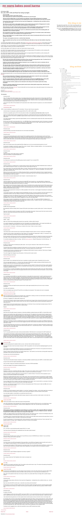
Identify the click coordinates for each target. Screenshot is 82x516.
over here (15, 87)
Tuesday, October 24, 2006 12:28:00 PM (9, 215)
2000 (62, 108)
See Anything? (64, 91)
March (63, 104)
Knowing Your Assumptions (66, 87)
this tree (2, 74)
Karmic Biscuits (64, 74)
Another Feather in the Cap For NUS (68, 77)
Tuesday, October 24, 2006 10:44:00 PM (9, 328)
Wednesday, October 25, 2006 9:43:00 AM (9, 397)
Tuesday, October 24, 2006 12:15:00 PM (9, 202)
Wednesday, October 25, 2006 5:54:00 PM (9, 447)
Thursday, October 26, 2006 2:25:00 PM (9, 476)
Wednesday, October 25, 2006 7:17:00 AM (9, 386)
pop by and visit (29, 239)
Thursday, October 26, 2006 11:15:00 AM (9, 460)
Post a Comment (3, 509)
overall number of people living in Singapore (34, 42)
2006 (62, 68)
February (63, 105)
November (64, 70)
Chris (4, 462)
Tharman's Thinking (65, 89)
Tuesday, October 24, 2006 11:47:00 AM (9, 156)
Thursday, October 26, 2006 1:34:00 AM (9, 453)
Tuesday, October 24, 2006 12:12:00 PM (9, 177)
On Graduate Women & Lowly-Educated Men (69, 92)
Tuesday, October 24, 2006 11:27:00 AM (9, 140)
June (63, 101)
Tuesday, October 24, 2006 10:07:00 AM (9, 132)
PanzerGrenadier (6, 423)
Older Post (51, 511)
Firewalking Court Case (66, 95)
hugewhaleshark (6, 107)
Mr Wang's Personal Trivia (66, 75)
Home (27, 511)
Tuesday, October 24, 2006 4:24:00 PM (9, 272)
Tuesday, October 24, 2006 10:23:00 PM (9, 308)
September (64, 97)
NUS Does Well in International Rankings (69, 88)
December (64, 69)
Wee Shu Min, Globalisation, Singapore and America (71, 76)
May (62, 102)
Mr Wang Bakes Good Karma (21, 5)
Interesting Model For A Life (66, 80)
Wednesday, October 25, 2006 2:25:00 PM (9, 438)
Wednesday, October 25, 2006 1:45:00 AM (9, 367)
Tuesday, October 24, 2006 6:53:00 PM (9, 281)
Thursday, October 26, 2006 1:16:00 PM (9, 467)
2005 (62, 107)
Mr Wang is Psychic (65, 90)
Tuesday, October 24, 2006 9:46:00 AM (9, 105)
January (63, 106)
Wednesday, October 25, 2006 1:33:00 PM (9, 432)
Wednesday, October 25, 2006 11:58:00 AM (9, 406)
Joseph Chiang (6, 399)
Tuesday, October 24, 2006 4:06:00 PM (9, 256)
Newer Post (3, 511)
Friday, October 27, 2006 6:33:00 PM (8, 488)
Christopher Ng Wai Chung (8, 293)
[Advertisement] (76, 15)
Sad (62, 81)
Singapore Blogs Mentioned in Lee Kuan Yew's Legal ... (71, 82)
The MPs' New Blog (65, 93)
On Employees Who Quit (66, 79)
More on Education (65, 96)
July (62, 100)
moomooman (5, 342)
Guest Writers (64, 94)
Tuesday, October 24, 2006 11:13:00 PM (9, 340)
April (63, 103)
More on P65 (64, 83)
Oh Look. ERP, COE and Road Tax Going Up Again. (71, 78)
